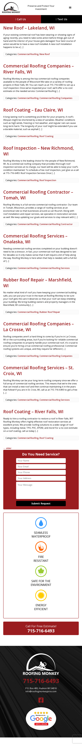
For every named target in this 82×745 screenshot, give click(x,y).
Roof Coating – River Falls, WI (33, 411)
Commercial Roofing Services (55, 268)
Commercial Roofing (28, 54)
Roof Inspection (48, 180)
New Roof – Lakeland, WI (29, 28)
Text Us (61, 19)
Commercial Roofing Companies (56, 98)
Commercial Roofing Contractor (56, 224)
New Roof (45, 54)
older (7, 448)
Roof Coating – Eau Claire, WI (33, 110)
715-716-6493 (41, 630)
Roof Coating (46, 136)
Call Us (20, 19)
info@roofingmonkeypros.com (40, 691)
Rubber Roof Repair (50, 312)
